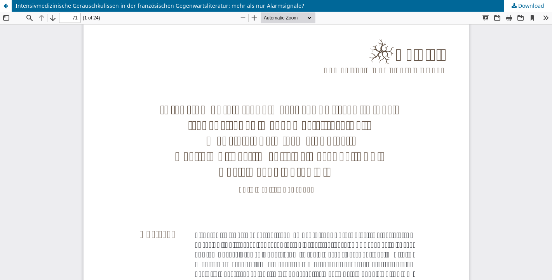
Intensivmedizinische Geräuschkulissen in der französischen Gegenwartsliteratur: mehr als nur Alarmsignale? (160, 5)
